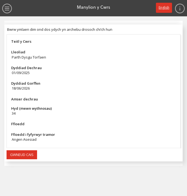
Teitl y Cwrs (21, 41)
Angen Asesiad (24, 139)
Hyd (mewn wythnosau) (31, 108)
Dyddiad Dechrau (26, 67)
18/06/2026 (21, 88)
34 (14, 113)
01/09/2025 (21, 72)
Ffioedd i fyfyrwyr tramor (33, 134)
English (164, 7)
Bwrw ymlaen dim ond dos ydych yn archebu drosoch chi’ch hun (59, 29)
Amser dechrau (24, 99)
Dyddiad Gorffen (25, 83)
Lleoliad (18, 52)
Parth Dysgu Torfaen (29, 57)
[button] (22, 155)
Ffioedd (18, 123)
